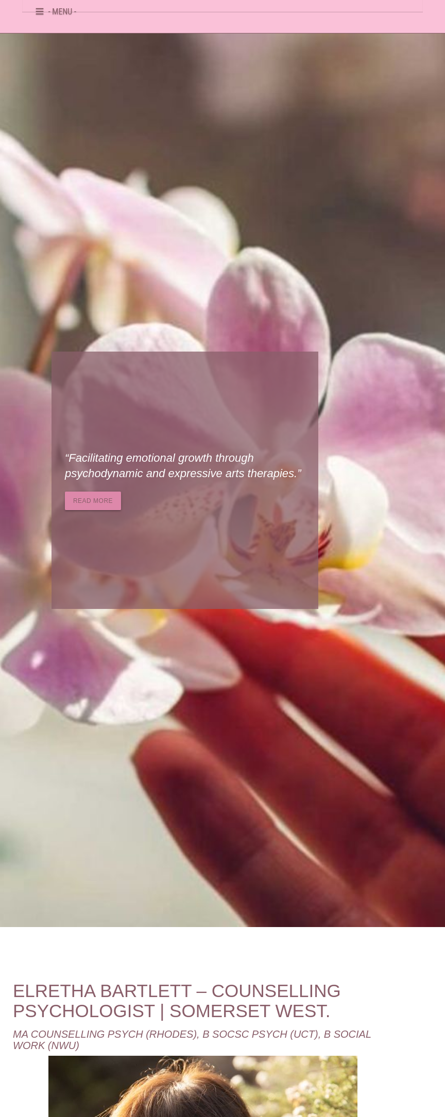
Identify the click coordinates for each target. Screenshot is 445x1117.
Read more (93, 500)
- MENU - (62, 9)
